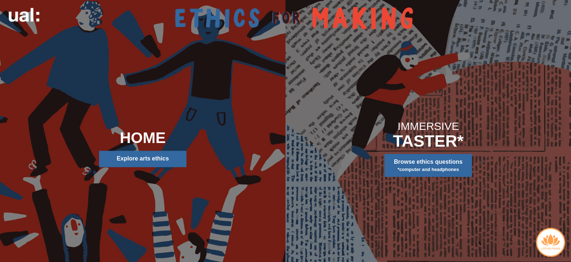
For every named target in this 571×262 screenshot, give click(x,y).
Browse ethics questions (428, 166)
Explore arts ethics (143, 159)
